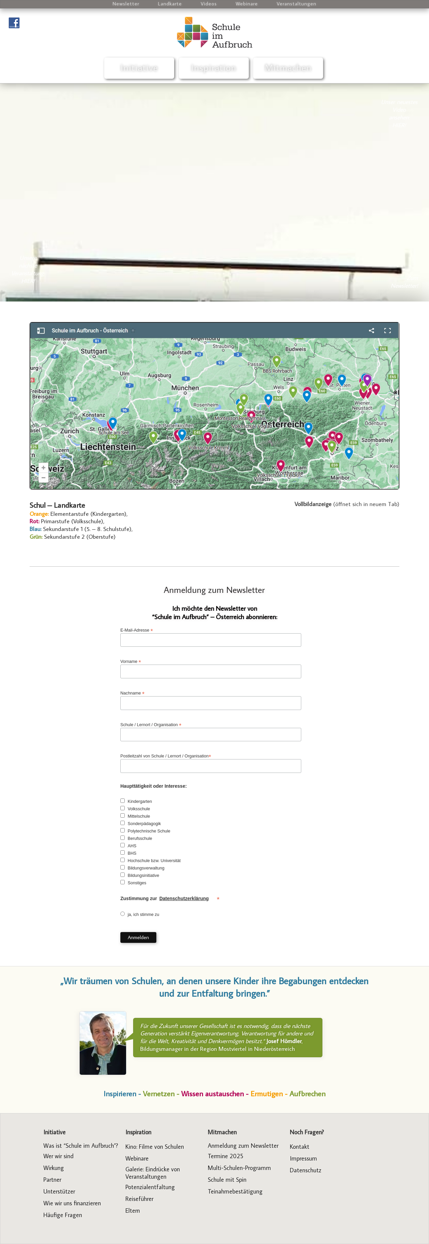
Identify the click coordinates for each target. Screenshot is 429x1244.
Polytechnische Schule (149, 831)
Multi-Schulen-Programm (239, 1168)
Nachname (132, 693)
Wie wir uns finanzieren (72, 1203)
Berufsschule (140, 838)
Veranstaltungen (296, 3)
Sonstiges (137, 883)
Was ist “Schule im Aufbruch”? (80, 1145)
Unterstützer (59, 1191)
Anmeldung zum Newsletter (214, 589)
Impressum (303, 1158)
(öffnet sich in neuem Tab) (347, 504)
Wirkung (53, 1168)
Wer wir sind (58, 1156)
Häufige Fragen (62, 1215)
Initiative (139, 67)
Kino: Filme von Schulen (154, 1146)
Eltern (132, 1210)
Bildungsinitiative (143, 875)
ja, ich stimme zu (143, 914)
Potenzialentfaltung (150, 1187)
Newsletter (126, 3)
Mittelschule (139, 816)
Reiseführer (139, 1199)
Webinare (247, 3)
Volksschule (139, 809)
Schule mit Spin (227, 1179)
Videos (209, 3)
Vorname (130, 662)
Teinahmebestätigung (235, 1191)
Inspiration (213, 67)
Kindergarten (140, 801)
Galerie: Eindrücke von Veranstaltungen (152, 1172)
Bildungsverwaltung (146, 868)
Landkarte (170, 3)
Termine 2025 (225, 1156)
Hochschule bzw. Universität (154, 860)
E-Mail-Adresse (136, 630)
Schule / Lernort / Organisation (151, 725)
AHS (132, 846)
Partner (52, 1179)
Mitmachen (288, 67)
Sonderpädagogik (144, 823)
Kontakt (299, 1146)
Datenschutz (305, 1170)
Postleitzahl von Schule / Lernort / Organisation (165, 756)
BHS (132, 853)
